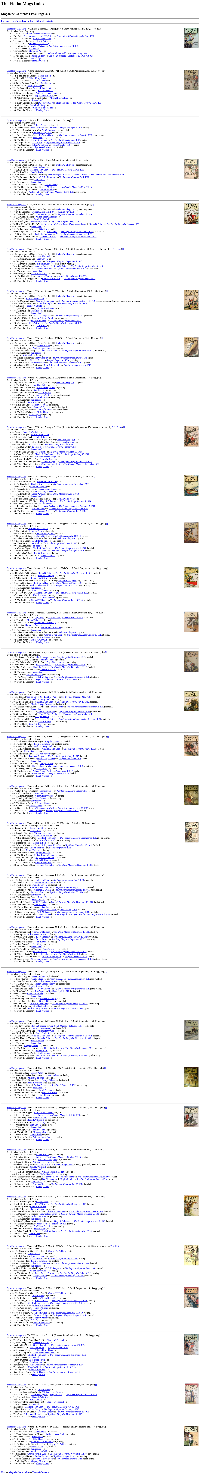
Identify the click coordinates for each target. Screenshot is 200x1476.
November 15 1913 (73, 214)
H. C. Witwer (35, 261)
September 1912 (67, 939)
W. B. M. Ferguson (47, 177)
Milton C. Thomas (40, 590)
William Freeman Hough (47, 93)
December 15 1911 (83, 464)
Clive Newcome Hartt (50, 464)
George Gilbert (35, 724)
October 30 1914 (66, 892)
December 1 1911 (74, 573)
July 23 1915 (64, 1115)
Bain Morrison (36, 1362)
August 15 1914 (68, 1345)
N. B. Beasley (36, 1365)
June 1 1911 (58, 1347)
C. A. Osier (35, 1320)
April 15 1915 (60, 1367)
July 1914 (83, 714)
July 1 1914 (70, 511)
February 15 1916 (65, 617)
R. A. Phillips (41, 397)
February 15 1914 (71, 937)
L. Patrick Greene (46, 308)
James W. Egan (35, 58)
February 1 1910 (61, 1409)
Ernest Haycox (43, 264)
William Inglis (46, 303)
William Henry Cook (42, 38)
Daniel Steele (57, 707)
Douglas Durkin (42, 716)
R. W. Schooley (43, 937)
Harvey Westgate (45, 410)
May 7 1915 (76, 187)
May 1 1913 (79, 749)
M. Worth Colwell (47, 135)
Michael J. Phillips (46, 575)
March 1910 (68, 508)
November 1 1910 (64, 1414)
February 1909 (107, 175)
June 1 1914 (75, 501)
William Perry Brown (37, 1008)
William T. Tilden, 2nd (43, 108)
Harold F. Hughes (39, 902)
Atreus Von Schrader (40, 959)
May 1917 (78, 53)
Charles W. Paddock (57, 1251)
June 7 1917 (65, 320)
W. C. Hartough (49, 130)
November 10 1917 (72, 902)
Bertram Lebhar (41, 583)
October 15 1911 (64, 1085)
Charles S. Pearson (38, 140)
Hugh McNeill (62, 103)
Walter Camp (34, 1409)
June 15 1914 (66, 600)
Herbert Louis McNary (39, 43)
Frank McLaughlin (38, 486)
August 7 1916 (65, 128)
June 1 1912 (70, 548)
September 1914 (58, 360)
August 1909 (93, 1177)
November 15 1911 (78, 845)
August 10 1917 (68, 1055)
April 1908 (74, 177)
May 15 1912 (73, 454)
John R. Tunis (37, 172)
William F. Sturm (49, 1092)
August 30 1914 (65, 452)
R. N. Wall (27, 355)
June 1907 (65, 140)
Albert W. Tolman (40, 145)
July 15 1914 (67, 1184)
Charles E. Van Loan (39, 170)
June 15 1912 (75, 461)
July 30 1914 (66, 536)
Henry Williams (41, 1308)
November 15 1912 (85, 707)
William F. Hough (40, 405)
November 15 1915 (72, 932)
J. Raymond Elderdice (43, 679)
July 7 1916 (71, 303)
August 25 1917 (80, 1214)
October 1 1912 (86, 1211)
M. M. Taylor (35, 414)
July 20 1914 (63, 1258)
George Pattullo (47, 189)
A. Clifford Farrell (39, 273)
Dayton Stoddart (43, 852)
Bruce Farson (42, 939)
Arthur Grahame (38, 1216)
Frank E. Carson (48, 555)
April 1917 (64, 771)
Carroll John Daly (37, 105)
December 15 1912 (78, 838)
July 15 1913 (63, 1407)
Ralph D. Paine (80, 175)
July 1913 (77, 365)
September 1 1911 (74, 234)
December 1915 (76, 956)
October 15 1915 (63, 142)
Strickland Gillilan (41, 1006)
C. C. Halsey (44, 954)
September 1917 (70, 758)
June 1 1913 (64, 494)
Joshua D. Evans (37, 1347)
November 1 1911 (71, 484)
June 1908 (80, 1268)
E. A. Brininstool (51, 365)
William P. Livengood (47, 1159)
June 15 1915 (73, 808)
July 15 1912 (73, 702)
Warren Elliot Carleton (43, 88)
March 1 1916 (68, 583)
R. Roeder (36, 447)
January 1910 (70, 979)
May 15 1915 (66, 222)
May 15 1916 (70, 664)
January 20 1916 (72, 890)
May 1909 (69, 316)
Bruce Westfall (38, 773)
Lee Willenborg (51, 184)
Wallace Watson (38, 46)
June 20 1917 (77, 350)
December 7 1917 (77, 506)
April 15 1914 (71, 269)
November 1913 (62, 810)
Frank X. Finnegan (63, 714)
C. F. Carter (42, 325)
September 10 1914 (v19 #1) (71, 56)
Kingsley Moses (40, 595)
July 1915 (66, 212)
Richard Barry (42, 1050)
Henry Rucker (41, 358)
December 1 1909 (73, 1038)
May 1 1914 (87, 103)
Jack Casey (37, 944)
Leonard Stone (46, 791)
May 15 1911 (68, 170)
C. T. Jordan (37, 142)
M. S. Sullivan (44, 1053)
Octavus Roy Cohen (38, 222)
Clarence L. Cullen (48, 236)
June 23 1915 (77, 231)
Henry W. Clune (35, 85)
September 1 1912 (76, 301)
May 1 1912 (79, 278)
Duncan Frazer (36, 360)
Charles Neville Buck (36, 1454)
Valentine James (39, 793)
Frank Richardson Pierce (42, 1441)
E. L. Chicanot (44, 392)
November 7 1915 (78, 236)
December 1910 (79, 719)
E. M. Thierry (51, 187)
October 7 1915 (60, 543)
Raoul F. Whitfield (42, 219)
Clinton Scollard (37, 848)
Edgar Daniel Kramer (44, 95)
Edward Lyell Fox (45, 269)
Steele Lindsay (38, 167)
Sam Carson (46, 83)
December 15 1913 (69, 951)
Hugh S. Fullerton (48, 501)
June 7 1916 (68, 880)
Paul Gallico (41, 229)
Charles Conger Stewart (41, 704)
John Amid (40, 1055)
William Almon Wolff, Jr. (43, 212)
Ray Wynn (39, 617)
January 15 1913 (69, 1003)
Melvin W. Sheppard (65, 165)
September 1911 (65, 1372)
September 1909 (60, 848)
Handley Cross (38, 61)
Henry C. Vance (40, 81)
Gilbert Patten (42, 41)
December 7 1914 (66, 766)
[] (102, 29)
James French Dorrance (45, 1273)
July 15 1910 (66, 1303)
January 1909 (123, 224)
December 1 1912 (69, 667)
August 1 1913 (75, 135)
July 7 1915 (58, 192)
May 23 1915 (73, 1412)
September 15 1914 (64, 1365)
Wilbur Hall (34, 192)
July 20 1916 (87, 266)
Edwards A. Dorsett (42, 1305)
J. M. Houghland (44, 504)
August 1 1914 (67, 1275)
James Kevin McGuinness (44, 1352)
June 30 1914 (64, 46)
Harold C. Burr (38, 508)
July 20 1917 (59, 444)
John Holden (36, 311)
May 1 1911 (67, 679)
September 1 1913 (68, 1355)
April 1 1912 (58, 991)
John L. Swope (41, 657)
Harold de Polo (36, 51)
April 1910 (90, 914)
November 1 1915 (75, 865)
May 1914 (67, 954)
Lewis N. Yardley (44, 276)
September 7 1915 (63, 261)
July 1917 (68, 909)
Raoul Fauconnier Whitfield (39, 34)
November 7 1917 (70, 358)
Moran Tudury (33, 620)
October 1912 (72, 791)
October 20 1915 (68, 1204)
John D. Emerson (43, 664)
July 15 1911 (62, 145)
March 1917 (65, 585)
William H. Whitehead (58, 98)
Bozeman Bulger (42, 214)
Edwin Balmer (37, 766)
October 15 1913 (84, 635)
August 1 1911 (64, 1456)
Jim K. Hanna (39, 1372)
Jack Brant (41, 551)
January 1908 (73, 912)
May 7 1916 (77, 697)
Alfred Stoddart (38, 56)
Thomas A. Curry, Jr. (38, 640)
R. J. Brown (34, 444)
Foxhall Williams (37, 128)
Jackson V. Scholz (48, 669)
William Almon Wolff (56, 53)
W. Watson (40, 452)
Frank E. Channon (38, 979)
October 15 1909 (69, 1300)
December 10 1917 (73, 959)
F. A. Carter (116, 249)
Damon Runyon (48, 461)
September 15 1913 (72, 989)
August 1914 (63, 1164)
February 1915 (61, 447)
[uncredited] (34, 48)
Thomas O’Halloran (46, 711)
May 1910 (75, 36)
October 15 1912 (67, 1008)
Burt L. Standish (38, 1026)
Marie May (32, 402)
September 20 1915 (63, 323)
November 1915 (69, 657)
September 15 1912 (73, 1036)
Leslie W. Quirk (46, 36)
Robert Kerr (41, 1224)
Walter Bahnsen (41, 1085)
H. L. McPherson (45, 90)
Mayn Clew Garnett (44, 1459)
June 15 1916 (92, 1179)
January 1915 (59, 773)
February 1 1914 (67, 1026)
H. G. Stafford (50, 1048)
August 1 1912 (67, 551)
